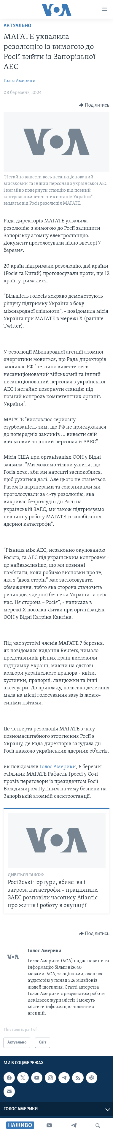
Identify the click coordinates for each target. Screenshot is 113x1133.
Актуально (17, 26)
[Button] (94, 105)
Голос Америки (20, 81)
